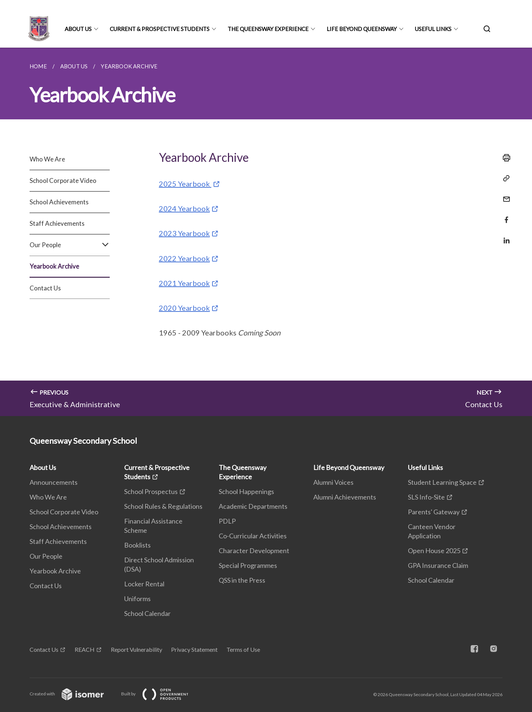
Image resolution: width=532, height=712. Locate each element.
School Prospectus (151, 491)
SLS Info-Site (426, 497)
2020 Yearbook (184, 307)
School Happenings (246, 491)
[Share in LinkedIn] (504, 235)
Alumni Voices (333, 482)
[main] (266, 232)
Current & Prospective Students (159, 28)
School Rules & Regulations (163, 506)
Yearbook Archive (54, 266)
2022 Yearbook (184, 258)
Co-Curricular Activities (253, 536)
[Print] (504, 158)
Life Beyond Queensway (362, 28)
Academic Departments (253, 506)
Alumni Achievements (344, 497)
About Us (78, 28)
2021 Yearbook (184, 283)
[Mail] (504, 194)
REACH (85, 649)
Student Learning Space (442, 482)
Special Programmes (248, 565)
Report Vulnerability (136, 649)
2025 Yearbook (185, 183)
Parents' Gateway (434, 512)
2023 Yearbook (184, 233)
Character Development (254, 550)
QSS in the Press (242, 580)
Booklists (137, 545)
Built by (160, 693)
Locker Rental (144, 584)
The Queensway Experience (268, 28)
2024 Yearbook (184, 208)
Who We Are (47, 159)
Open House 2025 (434, 550)
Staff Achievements (57, 223)
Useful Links (433, 28)
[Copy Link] (504, 178)
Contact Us (45, 288)
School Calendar (147, 613)
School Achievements (59, 202)
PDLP (227, 521)
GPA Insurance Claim (438, 565)
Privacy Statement (194, 649)
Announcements (54, 482)
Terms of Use (243, 649)
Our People (70, 245)
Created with (73, 693)
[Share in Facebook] (504, 215)
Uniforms (137, 599)
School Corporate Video (63, 180)
